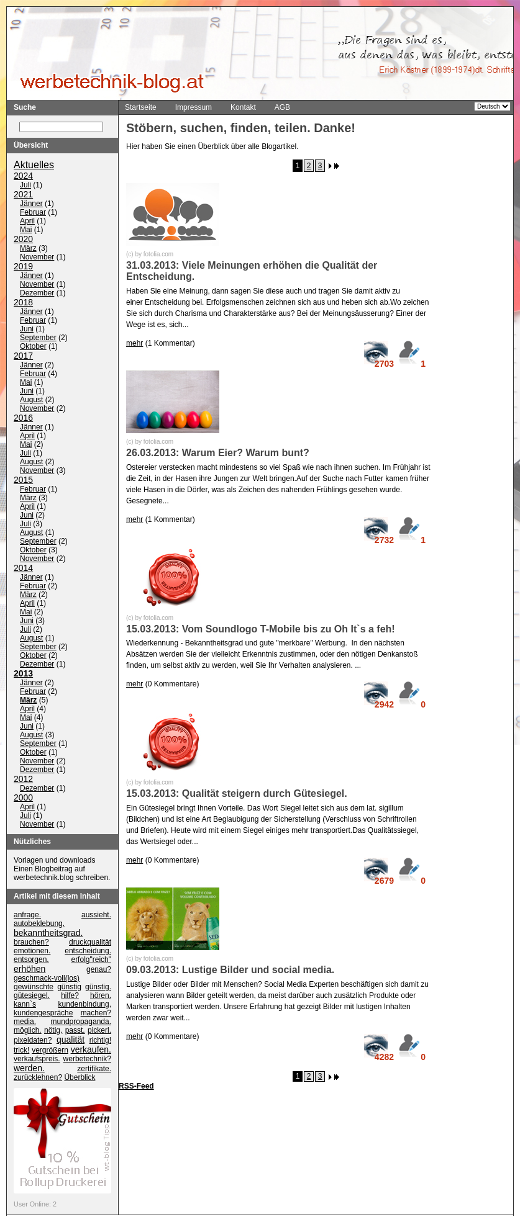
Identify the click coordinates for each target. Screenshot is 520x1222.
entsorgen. (31, 960)
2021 (23, 195)
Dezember (37, 293)
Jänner (31, 204)
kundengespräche (43, 1013)
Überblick (79, 1078)
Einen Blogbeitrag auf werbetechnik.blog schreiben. (62, 874)
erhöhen (29, 969)
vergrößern (50, 1050)
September (38, 338)
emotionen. (32, 951)
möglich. (28, 1031)
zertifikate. (94, 1069)
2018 (23, 303)
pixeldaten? (33, 1040)
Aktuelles (34, 165)
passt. (75, 1031)
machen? (96, 1013)
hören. (100, 996)
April (27, 221)
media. (25, 1022)
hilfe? (70, 996)
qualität (70, 1040)
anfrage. (27, 915)
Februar (33, 213)
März (28, 249)
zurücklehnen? (38, 1078)
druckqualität (90, 942)
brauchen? (31, 942)
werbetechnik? (87, 1059)
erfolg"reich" (91, 960)
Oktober (33, 347)
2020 (23, 240)
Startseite (141, 107)
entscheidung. (88, 951)
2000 (23, 798)
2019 (23, 267)
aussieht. (96, 915)
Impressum (193, 107)
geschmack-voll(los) (47, 978)
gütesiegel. (32, 996)
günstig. (98, 987)
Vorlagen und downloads (54, 860)
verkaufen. (91, 1050)
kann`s (25, 1004)
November (37, 257)
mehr (134, 343)
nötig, (53, 1031)
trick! (21, 1050)
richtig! (100, 1040)
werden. (29, 1069)
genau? (98, 970)
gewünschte (33, 987)
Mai (26, 230)
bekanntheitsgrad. (48, 933)
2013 (23, 674)
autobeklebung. (39, 924)
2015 (23, 480)
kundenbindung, (84, 1004)
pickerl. (99, 1031)
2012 (23, 779)
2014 (23, 568)
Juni (27, 329)
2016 (23, 418)
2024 (23, 176)
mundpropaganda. (81, 1022)
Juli (25, 185)
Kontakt (243, 107)
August (31, 400)
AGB (282, 107)
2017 (23, 356)
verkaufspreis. (37, 1059)
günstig (69, 987)
